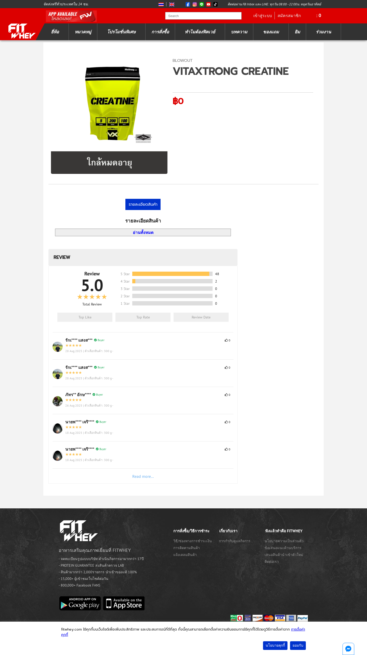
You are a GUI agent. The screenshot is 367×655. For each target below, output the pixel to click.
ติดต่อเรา (272, 561)
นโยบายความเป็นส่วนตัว (284, 541)
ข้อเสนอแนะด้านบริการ (283, 548)
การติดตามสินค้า (186, 548)
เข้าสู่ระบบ (262, 15)
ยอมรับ (298, 645)
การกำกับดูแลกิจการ (235, 541)
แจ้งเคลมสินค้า (185, 554)
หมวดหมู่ (83, 32)
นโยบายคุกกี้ (275, 645)
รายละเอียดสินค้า (143, 204)
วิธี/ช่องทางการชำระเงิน (192, 541)
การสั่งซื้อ (160, 32)
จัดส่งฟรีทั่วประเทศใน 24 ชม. (65, 4)
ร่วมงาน (323, 32)
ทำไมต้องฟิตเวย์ (200, 32)
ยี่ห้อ (55, 32)
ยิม (297, 32)
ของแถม (271, 32)
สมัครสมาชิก (289, 15)
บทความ (239, 32)
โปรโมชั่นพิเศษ (121, 32)
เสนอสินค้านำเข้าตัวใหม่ (284, 554)
